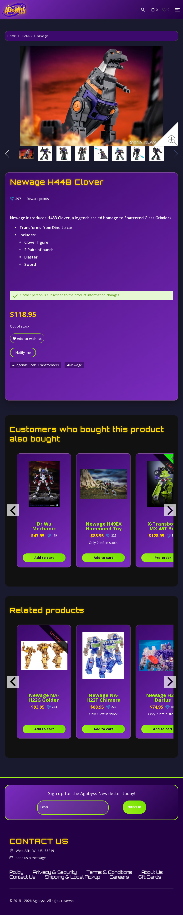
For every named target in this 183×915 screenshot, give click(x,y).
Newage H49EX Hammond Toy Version (104, 529)
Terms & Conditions (109, 872)
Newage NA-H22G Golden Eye (44, 700)
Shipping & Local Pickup (72, 877)
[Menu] (177, 9)
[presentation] (13, 510)
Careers (119, 877)
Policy (16, 872)
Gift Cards (149, 877)
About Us (152, 872)
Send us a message (31, 857)
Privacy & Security (55, 872)
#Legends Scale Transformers (35, 365)
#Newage (74, 365)
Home (11, 36)
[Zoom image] (173, 140)
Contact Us (23, 877)
